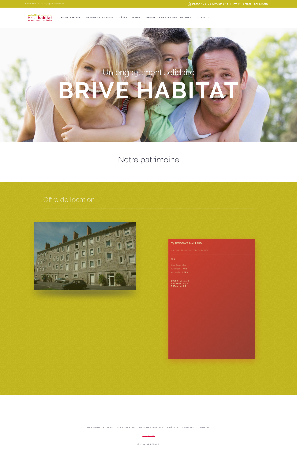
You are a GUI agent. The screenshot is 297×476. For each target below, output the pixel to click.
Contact (203, 17)
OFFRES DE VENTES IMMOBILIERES (168, 17)
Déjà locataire (129, 17)
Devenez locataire (99, 17)
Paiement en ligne (253, 3)
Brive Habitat (70, 17)
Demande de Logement (210, 3)
